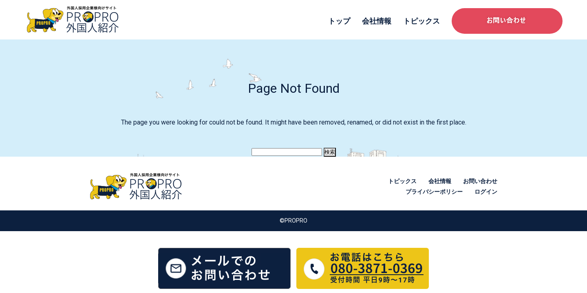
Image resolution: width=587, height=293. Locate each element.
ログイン (485, 191)
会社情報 (376, 21)
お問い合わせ (480, 181)
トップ (339, 21)
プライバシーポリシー (434, 191)
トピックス (421, 21)
